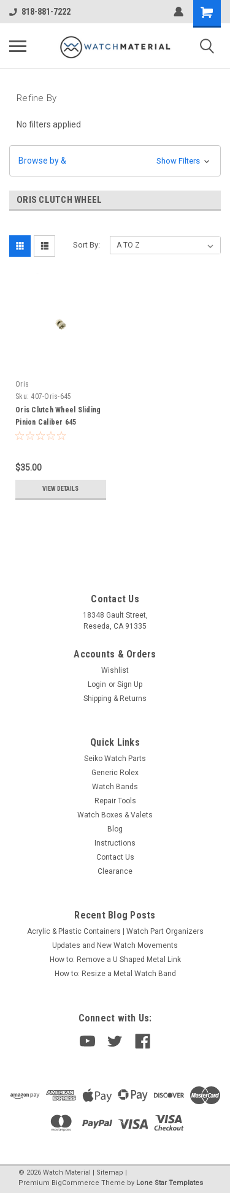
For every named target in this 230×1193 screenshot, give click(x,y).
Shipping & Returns (115, 698)
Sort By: (86, 244)
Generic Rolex (115, 772)
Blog (115, 829)
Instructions (115, 843)
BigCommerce (75, 1183)
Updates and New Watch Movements (115, 945)
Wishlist (115, 670)
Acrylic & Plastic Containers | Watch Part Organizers (115, 931)
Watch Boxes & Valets (115, 815)
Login (97, 684)
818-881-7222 (40, 12)
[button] (115, 160)
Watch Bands (115, 786)
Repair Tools (115, 801)
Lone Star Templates (169, 1183)
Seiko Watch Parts (115, 758)
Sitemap (109, 1172)
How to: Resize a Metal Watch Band (115, 973)
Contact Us (115, 857)
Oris (22, 384)
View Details (60, 488)
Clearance (115, 871)
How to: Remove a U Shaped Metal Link (115, 959)
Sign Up (129, 684)
